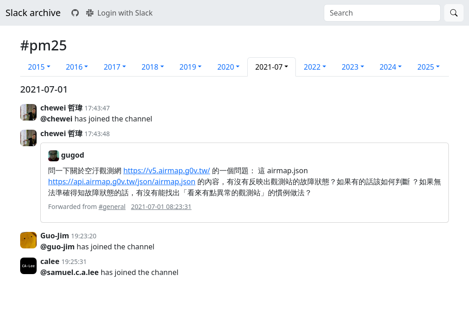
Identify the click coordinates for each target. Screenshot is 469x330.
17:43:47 (97, 108)
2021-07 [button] (269, 67)
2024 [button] (388, 67)
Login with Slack (119, 13)
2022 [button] (312, 67)
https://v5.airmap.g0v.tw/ (166, 170)
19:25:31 (74, 261)
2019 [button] (188, 67)
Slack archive (32, 12)
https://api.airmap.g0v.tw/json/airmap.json (122, 181)
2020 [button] (225, 67)
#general (111, 206)
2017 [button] (112, 67)
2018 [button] (150, 67)
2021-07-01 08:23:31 (161, 206)
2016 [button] (74, 67)
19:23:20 (84, 235)
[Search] (454, 13)
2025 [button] (425, 67)
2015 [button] (36, 67)
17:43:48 (97, 133)
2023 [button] (350, 67)
